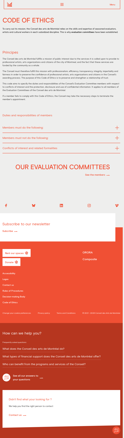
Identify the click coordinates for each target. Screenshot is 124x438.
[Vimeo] (117, 205)
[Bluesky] (34, 205)
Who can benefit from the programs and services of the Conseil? (44, 364)
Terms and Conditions (66, 313)
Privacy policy (44, 313)
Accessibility (9, 273)
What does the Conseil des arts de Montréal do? (34, 348)
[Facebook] (6, 205)
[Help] (116, 430)
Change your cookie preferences (17, 313)
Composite (90, 259)
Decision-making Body (14, 296)
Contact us (8, 285)
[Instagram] (89, 205)
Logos (5, 279)
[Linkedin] (61, 205)
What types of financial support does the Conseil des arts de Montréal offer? (52, 356)
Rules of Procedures (13, 290)
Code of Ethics (10, 302)
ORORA (88, 252)
